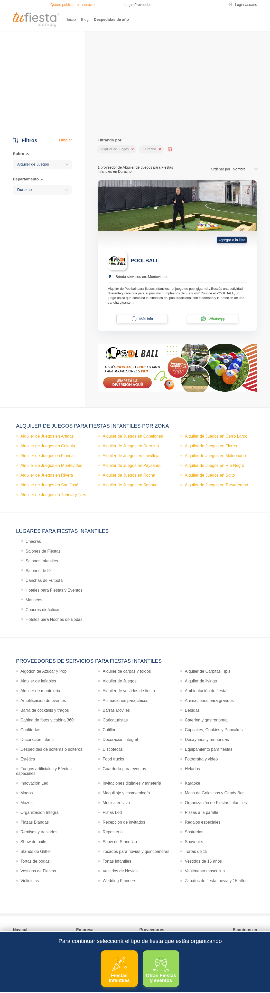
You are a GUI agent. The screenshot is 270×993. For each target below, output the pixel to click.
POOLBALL (145, 260)
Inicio (71, 19)
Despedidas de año (111, 19)
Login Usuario (246, 5)
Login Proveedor (138, 5)
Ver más (133, 99)
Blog (85, 19)
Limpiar (65, 140)
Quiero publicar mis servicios (73, 5)
